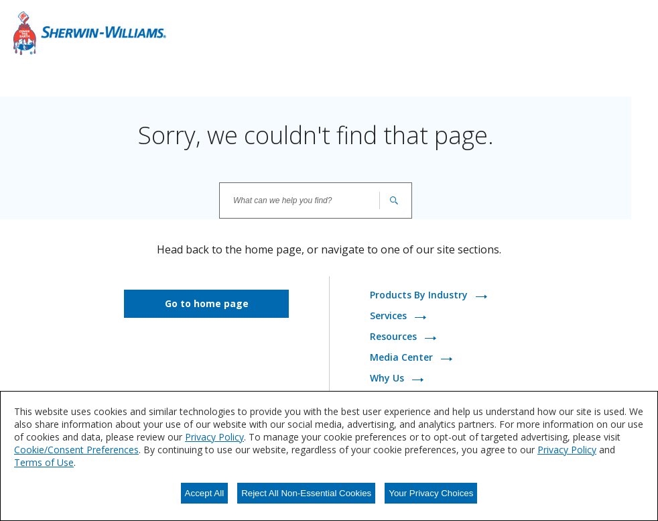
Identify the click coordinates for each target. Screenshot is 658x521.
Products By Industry (420, 295)
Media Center (403, 357)
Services (389, 316)
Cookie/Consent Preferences (76, 449)
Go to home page (207, 303)
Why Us (388, 378)
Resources (394, 337)
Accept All (204, 493)
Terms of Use (44, 462)
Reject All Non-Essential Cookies (306, 493)
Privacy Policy (214, 436)
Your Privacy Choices (431, 493)
